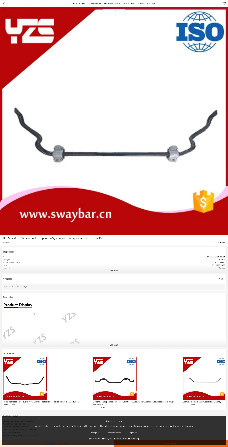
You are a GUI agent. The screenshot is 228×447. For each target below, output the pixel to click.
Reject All (133, 432)
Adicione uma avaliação (17, 286)
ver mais (114, 270)
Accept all (95, 432)
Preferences (120, 438)
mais (221, 278)
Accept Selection (114, 432)
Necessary (94, 438)
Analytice (107, 438)
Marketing (133, 438)
